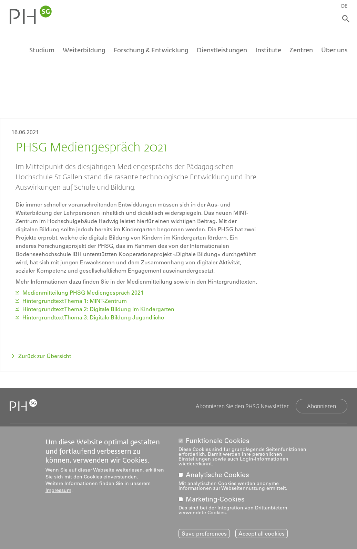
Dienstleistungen (222, 50)
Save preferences (204, 533)
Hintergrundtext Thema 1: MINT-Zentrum (74, 300)
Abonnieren (321, 406)
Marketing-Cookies (215, 499)
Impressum (58, 490)
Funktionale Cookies (217, 440)
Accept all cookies (261, 533)
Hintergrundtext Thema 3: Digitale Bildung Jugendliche (93, 317)
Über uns (334, 50)
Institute (268, 50)
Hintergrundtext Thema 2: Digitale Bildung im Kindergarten (98, 309)
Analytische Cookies (217, 475)
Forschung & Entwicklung (151, 50)
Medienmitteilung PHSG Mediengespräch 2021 (83, 292)
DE (345, 5)
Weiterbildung (84, 50)
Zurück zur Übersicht (44, 355)
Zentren (301, 50)
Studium (41, 50)
